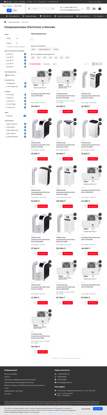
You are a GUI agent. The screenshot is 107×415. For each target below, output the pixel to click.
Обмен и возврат (10, 374)
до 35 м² (10, 61)
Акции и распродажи (67, 16)
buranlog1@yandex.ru (70, 10)
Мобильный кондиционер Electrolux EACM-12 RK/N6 (40, 287)
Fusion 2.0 (11, 108)
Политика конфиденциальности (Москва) (20, 379)
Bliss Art (10, 98)
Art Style (10, 95)
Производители (53, 1)
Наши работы (87, 16)
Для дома (11, 127)
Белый (9, 116)
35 (44, 58)
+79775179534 (62, 377)
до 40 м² (10, 64)
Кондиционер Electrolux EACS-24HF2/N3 (90, 286)
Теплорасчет (42, 1)
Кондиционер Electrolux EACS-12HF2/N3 (90, 239)
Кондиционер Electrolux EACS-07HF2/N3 (40, 95)
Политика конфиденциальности (51, 412)
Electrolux (11, 75)
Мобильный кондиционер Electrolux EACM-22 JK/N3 (65, 240)
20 (32, 58)
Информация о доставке (13, 391)
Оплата (29, 1)
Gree (55, 50)
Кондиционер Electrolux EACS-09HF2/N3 (90, 192)
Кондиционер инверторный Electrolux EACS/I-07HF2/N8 (65, 96)
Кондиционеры (13, 16)
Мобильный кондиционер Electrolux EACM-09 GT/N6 (65, 145)
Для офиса (11, 134)
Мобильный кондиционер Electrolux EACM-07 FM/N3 (90, 96)
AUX (33, 50)
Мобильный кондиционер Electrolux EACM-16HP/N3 (40, 193)
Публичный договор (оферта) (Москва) (18, 382)
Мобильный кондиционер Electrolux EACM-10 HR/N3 (90, 145)
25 (38, 58)
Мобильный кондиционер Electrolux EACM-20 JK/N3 (65, 193)
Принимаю (97, 408)
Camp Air (10, 101)
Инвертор (11, 84)
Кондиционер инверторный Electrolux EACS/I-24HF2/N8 (40, 336)
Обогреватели (31, 16)
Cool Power (11, 104)
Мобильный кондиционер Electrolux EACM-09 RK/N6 (40, 240)
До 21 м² (10, 54)
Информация (10, 370)
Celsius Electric (44, 50)
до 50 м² (10, 67)
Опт (35, 1)
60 (67, 58)
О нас (15, 1)
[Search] (43, 9)
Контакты (7, 394)
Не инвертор (12, 87)
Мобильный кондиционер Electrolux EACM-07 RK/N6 (40, 145)
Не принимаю (85, 408)
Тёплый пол (48, 16)
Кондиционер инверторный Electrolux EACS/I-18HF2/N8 (65, 287)
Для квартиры (12, 130)
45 (56, 58)
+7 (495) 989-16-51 (68, 7)
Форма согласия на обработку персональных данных (24, 385)
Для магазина (12, 137)
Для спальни (12, 124)
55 (61, 58)
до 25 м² (10, 57)
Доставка (22, 1)
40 (50, 58)
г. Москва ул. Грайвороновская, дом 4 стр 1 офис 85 (76, 390)
